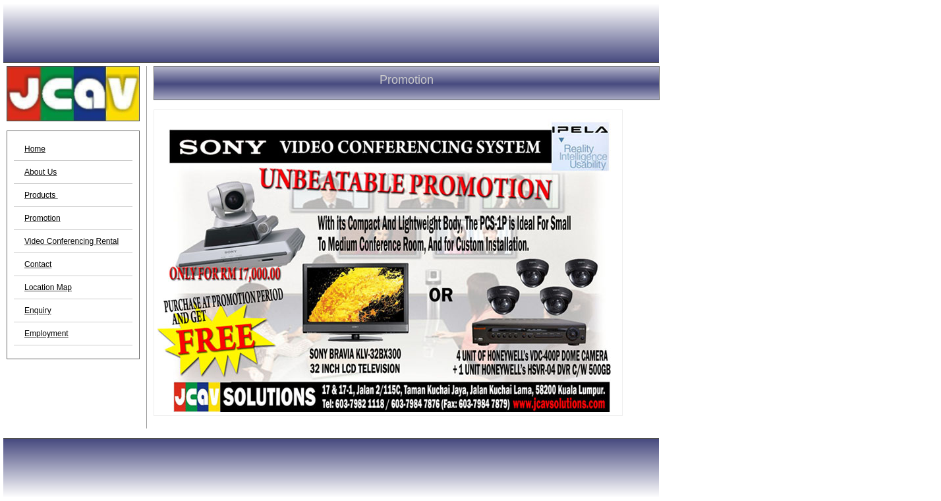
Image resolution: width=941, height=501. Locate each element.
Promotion (42, 218)
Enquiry (37, 310)
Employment (46, 333)
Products (41, 195)
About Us (40, 172)
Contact (37, 264)
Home (34, 149)
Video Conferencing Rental (71, 241)
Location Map (48, 287)
